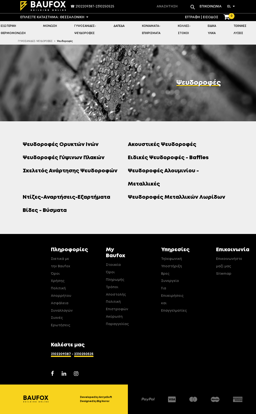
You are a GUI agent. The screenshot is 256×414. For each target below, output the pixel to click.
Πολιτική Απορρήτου (61, 292)
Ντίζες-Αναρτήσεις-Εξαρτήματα (68, 197)
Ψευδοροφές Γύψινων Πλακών (65, 157)
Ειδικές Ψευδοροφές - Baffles (170, 157)
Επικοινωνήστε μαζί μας (227, 262)
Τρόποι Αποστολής (116, 291)
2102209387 (85, 6)
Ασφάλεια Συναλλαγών (62, 307)
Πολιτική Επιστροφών (117, 305)
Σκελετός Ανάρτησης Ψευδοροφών (72, 171)
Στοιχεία (113, 265)
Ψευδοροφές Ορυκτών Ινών (62, 144)
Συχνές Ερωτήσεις (60, 321)
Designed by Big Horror (94, 401)
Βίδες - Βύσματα (46, 210)
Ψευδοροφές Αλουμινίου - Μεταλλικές (163, 177)
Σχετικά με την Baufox (60, 262)
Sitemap (223, 273)
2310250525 (105, 6)
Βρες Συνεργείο (170, 277)
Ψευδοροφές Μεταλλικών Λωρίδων (178, 197)
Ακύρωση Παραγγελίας (117, 320)
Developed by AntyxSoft (96, 397)
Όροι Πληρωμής (115, 276)
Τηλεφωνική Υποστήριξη (171, 262)
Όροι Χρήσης (58, 277)
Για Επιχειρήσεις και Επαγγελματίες (172, 299)
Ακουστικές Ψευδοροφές (164, 144)
